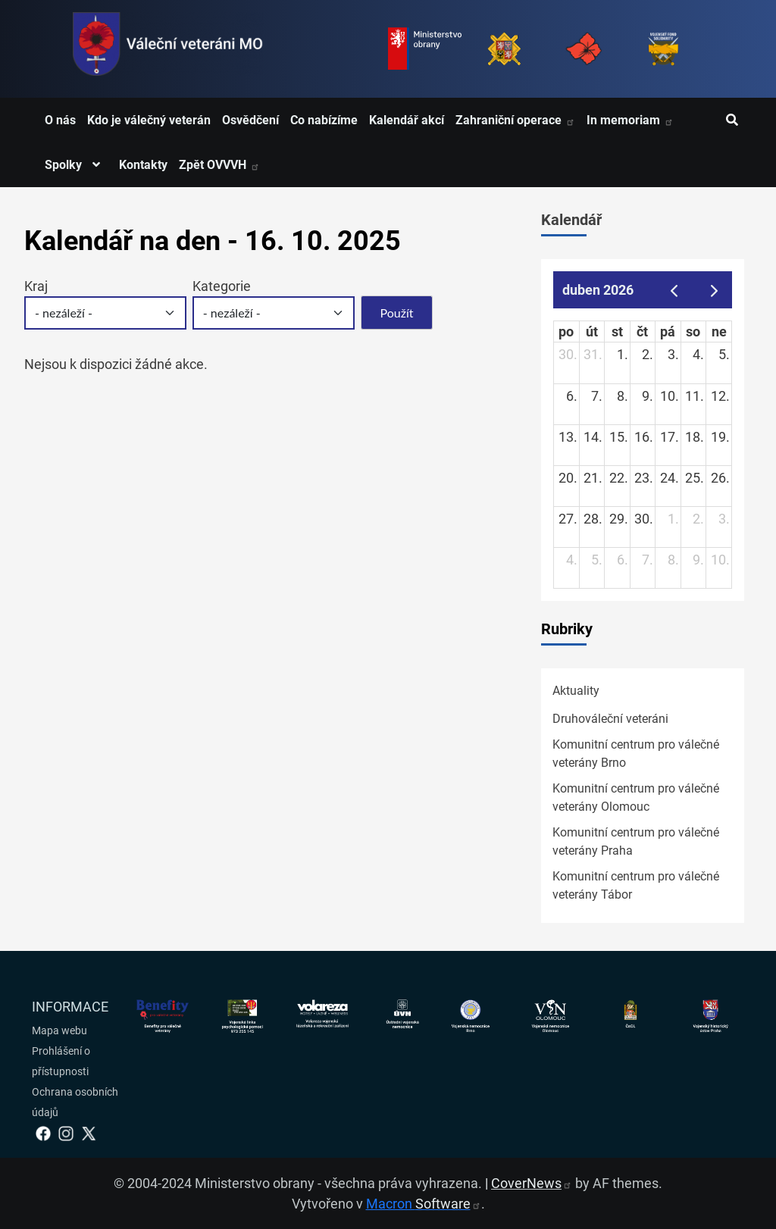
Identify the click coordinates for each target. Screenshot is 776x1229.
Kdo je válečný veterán (149, 120)
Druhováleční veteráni (610, 718)
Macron (423, 1204)
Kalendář (571, 220)
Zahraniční (515, 120)
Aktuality (575, 690)
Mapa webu (59, 1030)
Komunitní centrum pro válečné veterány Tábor (635, 885)
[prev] (673, 290)
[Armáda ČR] (504, 49)
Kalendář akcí (406, 120)
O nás (60, 120)
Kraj (36, 286)
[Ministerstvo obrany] (425, 49)
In (630, 120)
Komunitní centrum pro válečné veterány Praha (635, 841)
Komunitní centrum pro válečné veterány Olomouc (635, 797)
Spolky (76, 165)
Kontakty (143, 165)
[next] (714, 290)
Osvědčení (250, 120)
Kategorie (221, 286)
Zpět (219, 165)
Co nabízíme (324, 120)
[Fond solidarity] (663, 49)
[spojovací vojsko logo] (168, 49)
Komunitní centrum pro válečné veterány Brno (635, 753)
